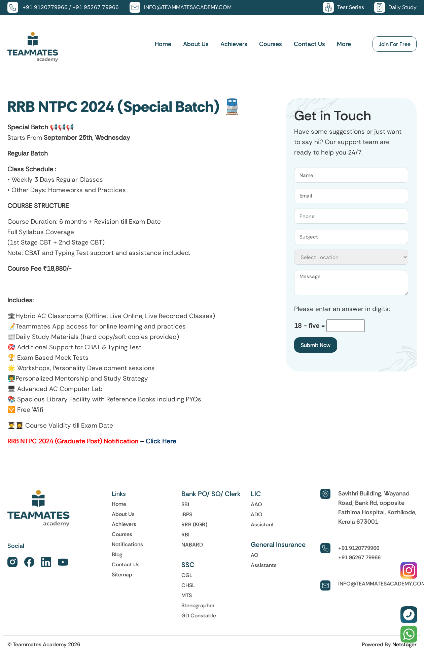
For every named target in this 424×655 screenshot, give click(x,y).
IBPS (186, 514)
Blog (117, 554)
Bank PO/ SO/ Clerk (211, 494)
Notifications (127, 544)
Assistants (264, 565)
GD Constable (198, 615)
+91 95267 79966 (95, 7)
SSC (188, 565)
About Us (196, 44)
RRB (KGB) (194, 524)
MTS (186, 595)
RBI (185, 534)
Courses (270, 44)
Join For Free (395, 44)
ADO (256, 514)
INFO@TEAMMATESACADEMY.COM (188, 7)
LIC (256, 494)
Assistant (262, 524)
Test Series (350, 7)
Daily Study (402, 7)
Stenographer (198, 605)
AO (254, 555)
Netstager (404, 644)
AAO (256, 504)
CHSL (188, 585)
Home (163, 44)
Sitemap (122, 574)
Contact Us (309, 44)
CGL (186, 575)
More (344, 44)
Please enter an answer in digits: (342, 309)
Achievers (233, 44)
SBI (185, 504)
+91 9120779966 (45, 7)
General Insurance (278, 544)
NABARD (192, 544)
